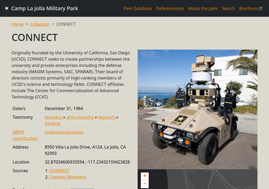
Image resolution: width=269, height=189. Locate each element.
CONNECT (59, 171)
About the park (203, 8)
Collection (40, 24)
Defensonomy (170, 8)
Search (228, 8)
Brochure (251, 8)
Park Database (137, 8)
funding (52, 123)
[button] (145, 176)
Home (18, 24)
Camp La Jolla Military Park (40, 8)
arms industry (80, 117)
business (54, 117)
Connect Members (68, 177)
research (107, 117)
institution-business (64, 132)
